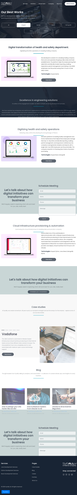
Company (51, 3)
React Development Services (9, 474)
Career (34, 474)
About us (59, 3)
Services (25, 3)
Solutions (33, 3)
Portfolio (34, 477)
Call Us (6, 492)
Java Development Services (9, 467)
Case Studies (36, 467)
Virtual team (42, 3)
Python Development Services (10, 470)
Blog (33, 470)
